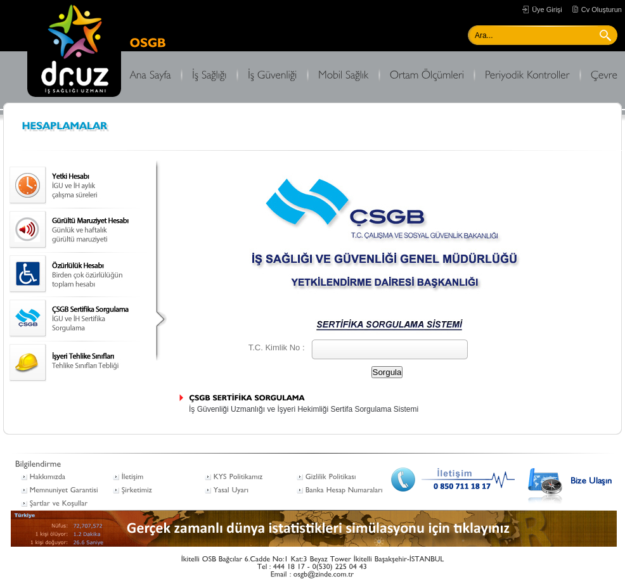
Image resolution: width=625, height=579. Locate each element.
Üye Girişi (547, 9)
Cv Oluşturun (601, 9)
